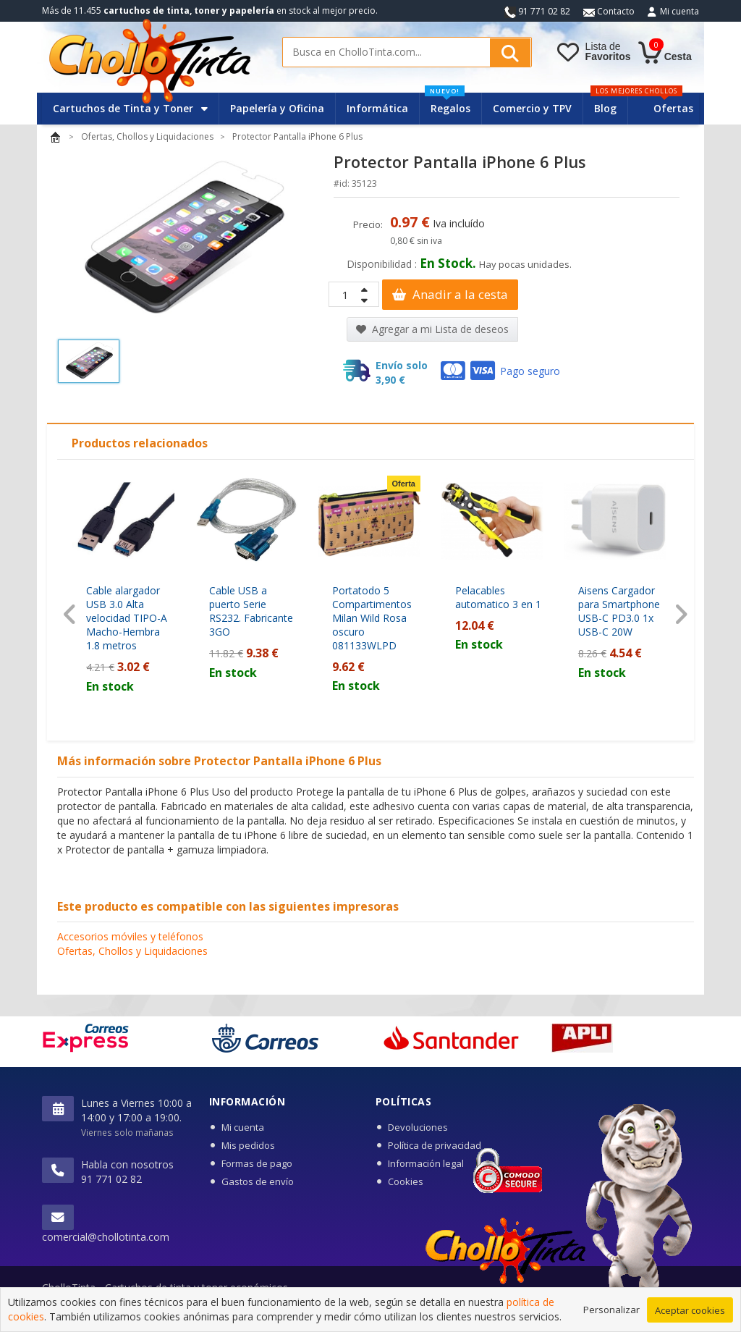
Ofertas (673, 108)
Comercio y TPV (532, 108)
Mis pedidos (248, 1145)
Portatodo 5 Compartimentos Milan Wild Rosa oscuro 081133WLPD (372, 617)
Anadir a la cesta (450, 294)
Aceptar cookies (690, 1311)
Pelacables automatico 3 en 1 (498, 597)
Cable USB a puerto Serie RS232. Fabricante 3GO (251, 610)
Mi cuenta (679, 11)
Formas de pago (256, 1163)
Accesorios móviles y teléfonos (130, 936)
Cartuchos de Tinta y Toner (130, 108)
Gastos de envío (257, 1181)
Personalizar (611, 1310)
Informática (377, 108)
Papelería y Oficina (277, 108)
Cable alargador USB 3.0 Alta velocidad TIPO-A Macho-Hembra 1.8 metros (126, 617)
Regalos (447, 104)
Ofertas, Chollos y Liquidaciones (132, 951)
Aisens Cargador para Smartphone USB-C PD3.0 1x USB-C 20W (619, 610)
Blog (605, 108)
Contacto (609, 11)
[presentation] (70, 614)
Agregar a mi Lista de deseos (432, 329)
